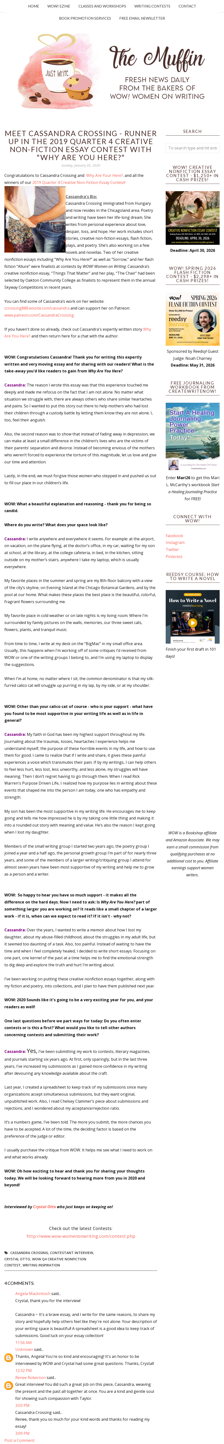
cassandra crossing (29, 1252)
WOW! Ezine (58, 6)
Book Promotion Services (85, 18)
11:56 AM (23, 1342)
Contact (187, 6)
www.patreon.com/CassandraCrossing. (39, 315)
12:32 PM (23, 1370)
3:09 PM (22, 1433)
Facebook (174, 535)
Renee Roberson (30, 1377)
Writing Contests (152, 6)
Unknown (24, 1349)
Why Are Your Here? (104, 175)
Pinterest (174, 556)
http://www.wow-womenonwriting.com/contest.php (80, 1236)
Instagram (175, 542)
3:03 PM (22, 1405)
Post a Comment (19, 1440)
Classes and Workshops (102, 6)
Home (33, 6)
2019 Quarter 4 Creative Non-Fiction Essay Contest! (78, 182)
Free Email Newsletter (142, 18)
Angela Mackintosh (32, 1293)
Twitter (172, 549)
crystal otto (17, 1259)
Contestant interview (71, 1252)
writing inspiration (41, 1265)
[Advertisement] (192, 744)
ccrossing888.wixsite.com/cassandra (37, 308)
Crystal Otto (44, 1206)
